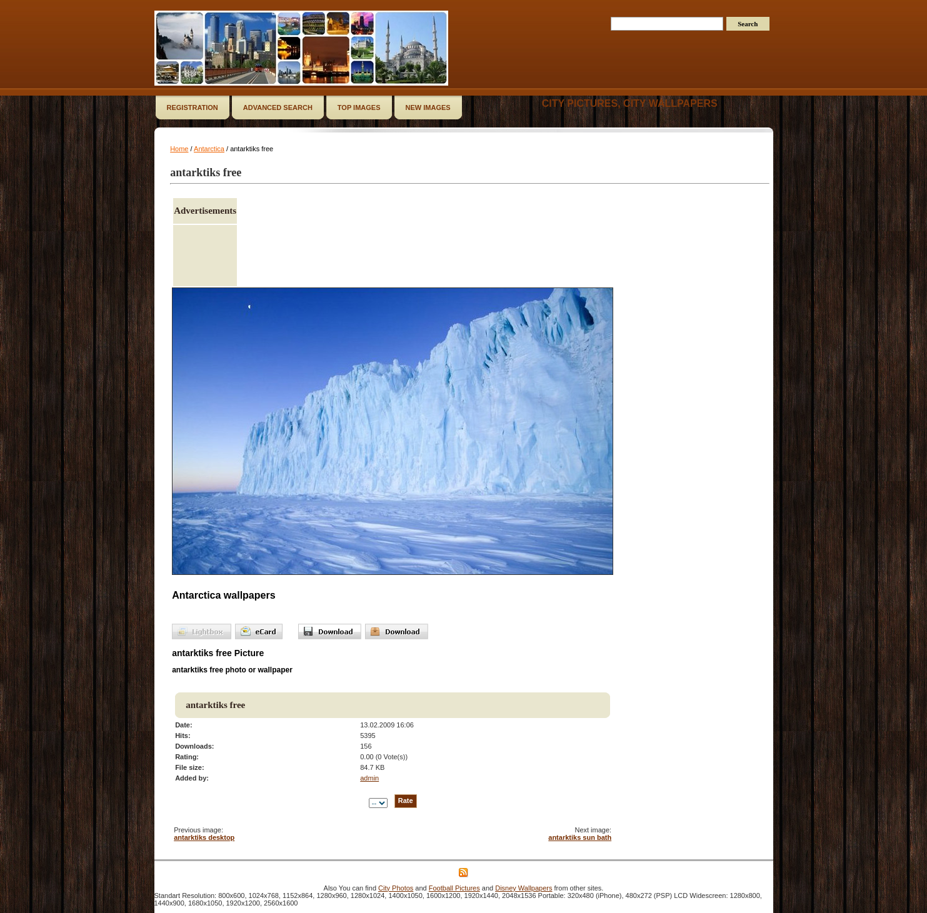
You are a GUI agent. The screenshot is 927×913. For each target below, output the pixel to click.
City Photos (395, 888)
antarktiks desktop (204, 837)
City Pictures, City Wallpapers (630, 103)
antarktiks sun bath (579, 837)
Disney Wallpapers (523, 888)
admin (369, 778)
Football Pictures (454, 888)
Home (179, 148)
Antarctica (209, 148)
